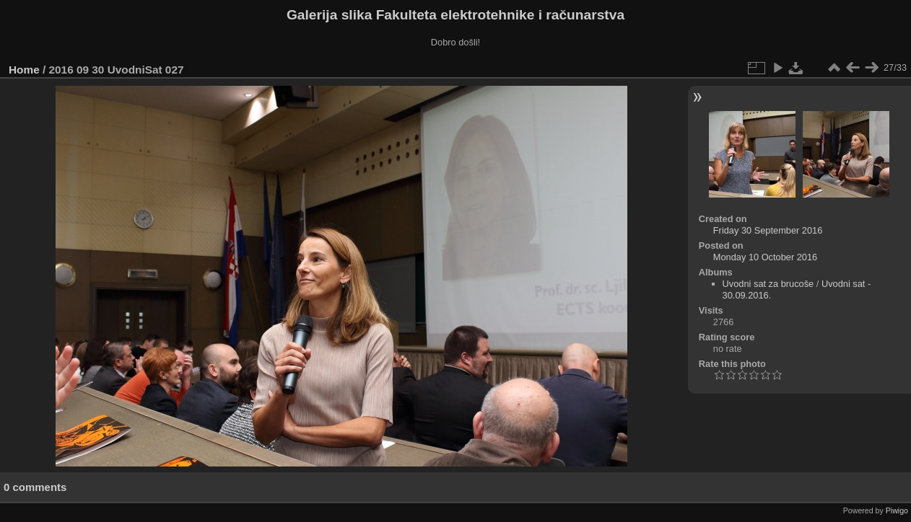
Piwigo (897, 510)
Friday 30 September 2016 (768, 230)
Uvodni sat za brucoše (768, 283)
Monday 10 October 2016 (765, 257)
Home (24, 69)
